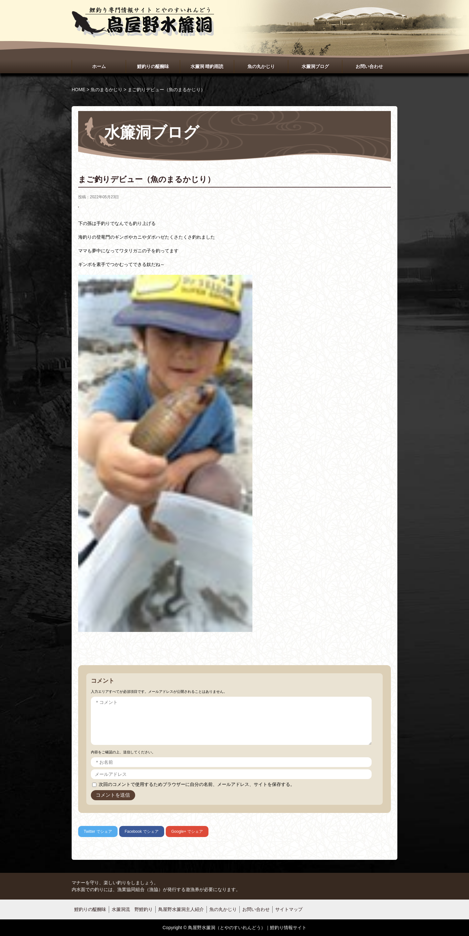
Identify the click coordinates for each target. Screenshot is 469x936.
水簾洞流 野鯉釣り (132, 909)
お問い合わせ (369, 66)
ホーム (99, 66)
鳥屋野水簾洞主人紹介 (181, 909)
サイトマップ (289, 909)
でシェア (98, 831)
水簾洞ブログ (315, 66)
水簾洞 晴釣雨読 (207, 66)
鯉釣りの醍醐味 (153, 66)
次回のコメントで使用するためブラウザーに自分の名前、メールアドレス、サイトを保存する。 (197, 784)
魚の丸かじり (261, 66)
